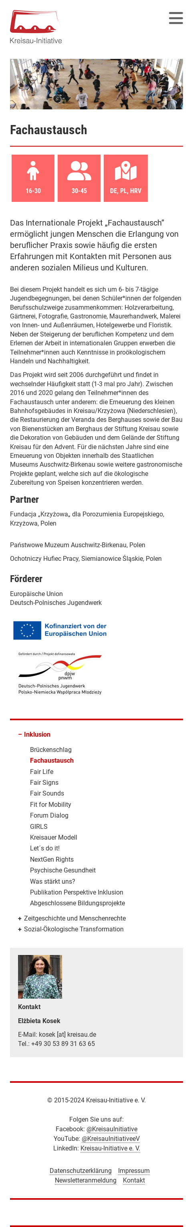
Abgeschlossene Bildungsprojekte (77, 903)
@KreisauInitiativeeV (111, 1138)
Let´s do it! (45, 848)
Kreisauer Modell (53, 837)
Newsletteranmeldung (86, 1180)
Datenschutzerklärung (81, 1171)
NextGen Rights (52, 859)
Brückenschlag (51, 750)
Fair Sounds (47, 793)
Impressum (134, 1171)
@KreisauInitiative (111, 1129)
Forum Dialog (49, 815)
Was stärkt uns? (52, 881)
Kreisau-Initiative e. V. (110, 1148)
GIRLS (39, 826)
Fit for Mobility (50, 804)
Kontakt (134, 1180)
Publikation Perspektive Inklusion (76, 892)
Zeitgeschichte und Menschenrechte (75, 918)
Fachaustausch (52, 760)
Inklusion (37, 734)
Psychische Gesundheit (63, 870)
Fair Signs (44, 782)
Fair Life (41, 772)
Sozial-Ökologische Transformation (74, 929)
